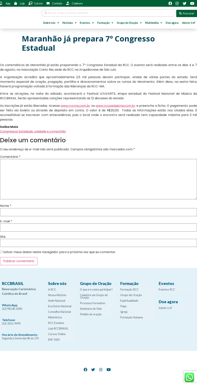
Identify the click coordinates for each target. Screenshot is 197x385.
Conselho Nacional (59, 310)
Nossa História (57, 294)
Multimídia (153, 21)
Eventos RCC (167, 288)
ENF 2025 (54, 338)
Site (3, 235)
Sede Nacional (56, 299)
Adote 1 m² (165, 306)
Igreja (123, 310)
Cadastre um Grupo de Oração (94, 295)
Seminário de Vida (91, 307)
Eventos (87, 21)
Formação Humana (131, 316)
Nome (5, 204)
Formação (105, 21)
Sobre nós (51, 21)
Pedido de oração (91, 313)
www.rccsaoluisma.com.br (115, 104)
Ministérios (55, 316)
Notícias (69, 21)
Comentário (10, 155)
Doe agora (172, 21)
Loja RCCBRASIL (58, 327)
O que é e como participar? (96, 288)
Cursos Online (57, 332)
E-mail (6, 220)
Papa (123, 305)
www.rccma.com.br (75, 104)
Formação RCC (129, 288)
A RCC (52, 288)
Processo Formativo (92, 302)
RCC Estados (56, 321)
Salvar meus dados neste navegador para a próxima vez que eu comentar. (59, 251)
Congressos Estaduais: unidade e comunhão (33, 130)
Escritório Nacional (59, 305)
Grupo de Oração (129, 21)
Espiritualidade (129, 299)
